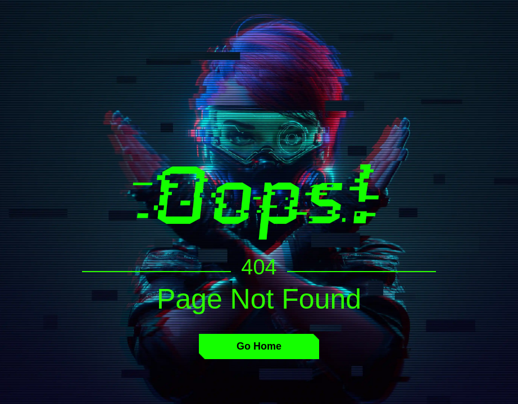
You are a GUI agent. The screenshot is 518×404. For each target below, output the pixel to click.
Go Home (259, 346)
